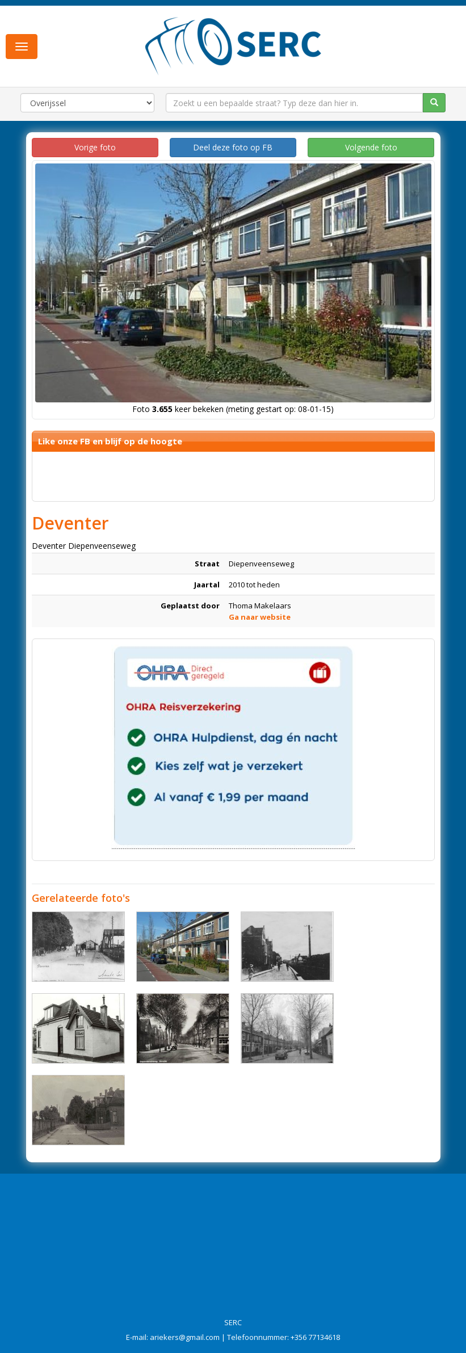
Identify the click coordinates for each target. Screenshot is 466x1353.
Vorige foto (95, 147)
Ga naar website (260, 617)
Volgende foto (371, 147)
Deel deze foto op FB (232, 147)
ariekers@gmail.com (185, 1337)
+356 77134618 (315, 1337)
